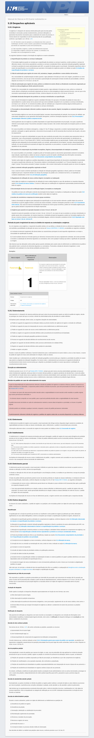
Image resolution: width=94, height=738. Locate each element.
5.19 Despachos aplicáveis (63, 29)
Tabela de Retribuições (26, 305)
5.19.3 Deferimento (62, 40)
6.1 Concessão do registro (67, 428)
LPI (31, 39)
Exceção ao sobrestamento (65, 37)
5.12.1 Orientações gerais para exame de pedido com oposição (55, 640)
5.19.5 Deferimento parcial (63, 43)
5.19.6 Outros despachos (63, 44)
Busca (66, 14)
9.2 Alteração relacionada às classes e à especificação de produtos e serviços (42, 526)
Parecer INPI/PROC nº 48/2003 (55, 228)
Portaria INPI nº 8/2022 (36, 371)
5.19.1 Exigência (62, 31)
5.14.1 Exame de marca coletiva (24, 183)
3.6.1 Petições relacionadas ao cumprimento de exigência (33, 303)
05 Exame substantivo (35, 19)
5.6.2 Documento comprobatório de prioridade (48, 157)
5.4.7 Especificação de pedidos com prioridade (24, 537)
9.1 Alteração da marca (63, 540)
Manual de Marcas (16, 19)
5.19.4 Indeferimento (62, 41)
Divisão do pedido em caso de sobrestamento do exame (70, 38)
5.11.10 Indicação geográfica (38, 174)
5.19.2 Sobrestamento (63, 35)
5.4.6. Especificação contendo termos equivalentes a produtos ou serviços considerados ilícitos (47, 531)
